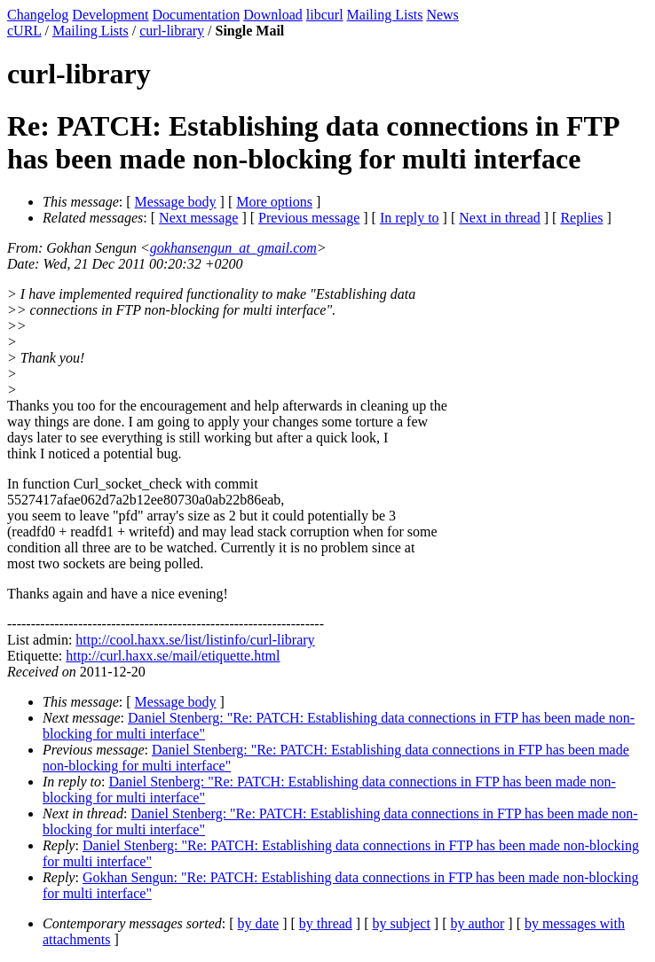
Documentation (197, 14)
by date (259, 923)
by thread (325, 923)
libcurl (324, 14)
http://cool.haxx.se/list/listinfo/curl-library (194, 639)
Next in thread (500, 217)
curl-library (171, 30)
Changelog (37, 14)
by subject (401, 923)
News (442, 14)
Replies (581, 217)
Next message (198, 217)
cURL (24, 30)
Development (110, 14)
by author (477, 923)
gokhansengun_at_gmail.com (233, 247)
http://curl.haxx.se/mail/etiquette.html (173, 655)
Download (273, 14)
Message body (176, 201)
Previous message (308, 217)
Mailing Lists (385, 14)
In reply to (409, 217)
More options (274, 201)
